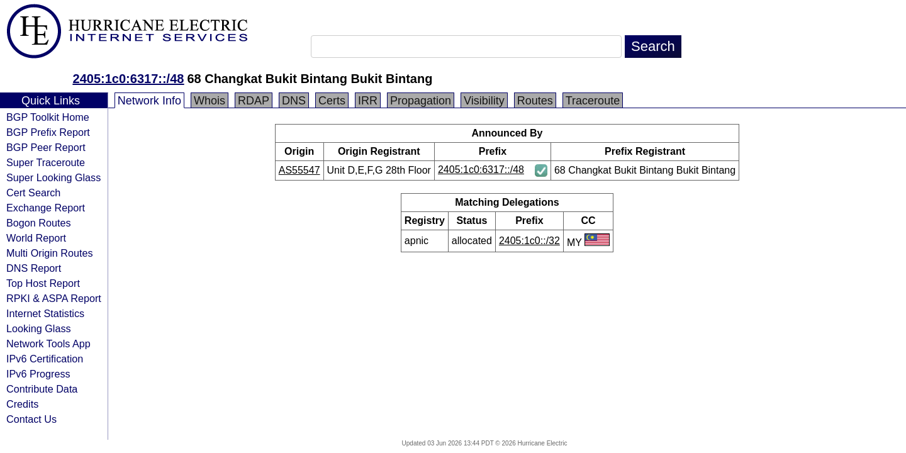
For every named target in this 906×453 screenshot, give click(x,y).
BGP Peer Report (46, 147)
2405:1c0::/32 (529, 240)
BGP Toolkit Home (47, 117)
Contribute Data (41, 388)
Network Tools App (48, 343)
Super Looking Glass (53, 177)
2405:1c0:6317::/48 (128, 79)
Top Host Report (43, 283)
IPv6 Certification (44, 358)
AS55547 (299, 170)
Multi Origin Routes (49, 253)
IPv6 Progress (38, 373)
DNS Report (33, 268)
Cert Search (33, 192)
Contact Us (31, 419)
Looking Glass (38, 328)
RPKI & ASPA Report (53, 298)
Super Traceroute (45, 162)
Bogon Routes (38, 222)
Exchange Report (45, 207)
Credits (22, 404)
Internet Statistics (45, 313)
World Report (36, 237)
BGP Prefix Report (48, 132)
